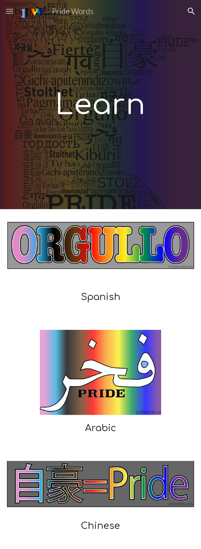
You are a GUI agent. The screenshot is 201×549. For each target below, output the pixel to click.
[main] (100, 104)
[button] (9, 11)
